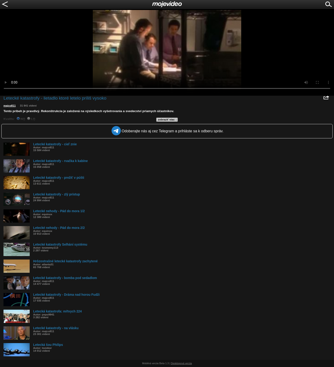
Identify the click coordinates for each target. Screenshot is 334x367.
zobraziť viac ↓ (167, 119)
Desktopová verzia (181, 363)
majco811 (9, 105)
